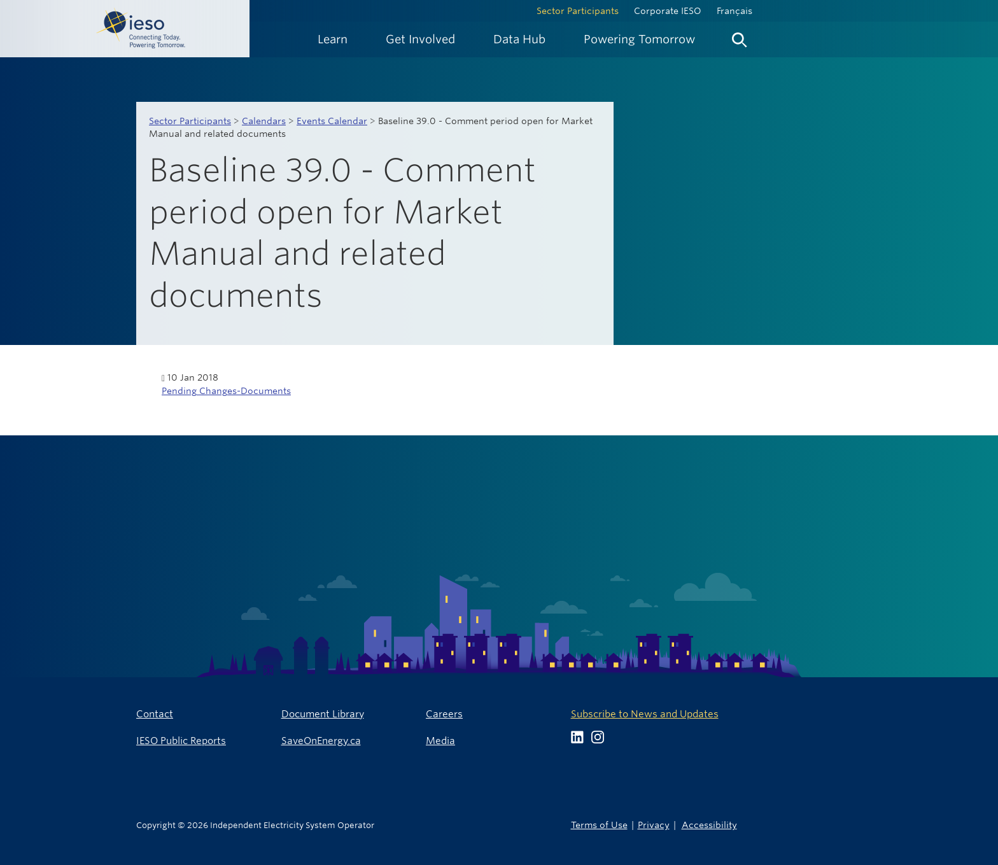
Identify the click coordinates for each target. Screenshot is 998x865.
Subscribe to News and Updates (645, 714)
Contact (154, 714)
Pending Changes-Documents (226, 391)
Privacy (654, 824)
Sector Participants (578, 11)
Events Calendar (332, 121)
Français (734, 11)
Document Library (322, 714)
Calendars (264, 121)
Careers (444, 714)
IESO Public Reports (181, 741)
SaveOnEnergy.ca (321, 741)
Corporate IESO (667, 11)
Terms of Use (599, 824)
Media (440, 741)
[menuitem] (333, 39)
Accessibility (709, 824)
